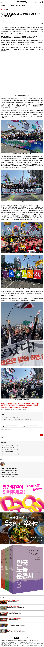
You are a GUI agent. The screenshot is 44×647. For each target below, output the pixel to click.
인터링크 (12, 5)
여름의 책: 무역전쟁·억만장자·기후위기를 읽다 (25, 630)
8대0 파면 (18, 407)
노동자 (3, 403)
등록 (41, 434)
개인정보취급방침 (25, 640)
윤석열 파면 (4, 407)
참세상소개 (3, 640)
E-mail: (41, 643)
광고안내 (11, 640)
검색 (42, 2)
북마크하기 (39, 23)
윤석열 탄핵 (15, 405)
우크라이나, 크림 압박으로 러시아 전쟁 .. (9, 472)
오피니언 (18, 5)
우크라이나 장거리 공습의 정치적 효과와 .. (9, 474)
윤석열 (35, 405)
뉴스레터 (19, 640)
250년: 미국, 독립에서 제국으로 (25, 619)
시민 (20, 403)
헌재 (29, 403)
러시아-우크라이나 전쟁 (10, 463)
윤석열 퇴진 (22, 405)
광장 (37, 403)
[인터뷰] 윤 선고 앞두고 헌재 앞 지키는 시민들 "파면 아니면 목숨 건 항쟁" (17, 419)
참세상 (22, 2)
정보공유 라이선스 (38, 645)
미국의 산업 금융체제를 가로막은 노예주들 (10, 454)
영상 (7, 9)
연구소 (23, 5)
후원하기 (7, 640)
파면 (3, 405)
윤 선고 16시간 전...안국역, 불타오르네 (10, 417)
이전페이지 (15, 640)
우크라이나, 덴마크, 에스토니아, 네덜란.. (9, 468)
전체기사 (3, 5)
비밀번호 (25, 426)
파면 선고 (11, 407)
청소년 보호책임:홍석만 (33, 640)
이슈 (7, 5)
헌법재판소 (10, 403)
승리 (33, 403)
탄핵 (15, 403)
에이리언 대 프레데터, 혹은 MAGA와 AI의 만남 (25, 625)
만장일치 (8, 405)
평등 (24, 403)
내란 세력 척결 (25, 407)
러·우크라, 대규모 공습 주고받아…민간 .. (9, 470)
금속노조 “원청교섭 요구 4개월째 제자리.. (10, 445)
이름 (3, 426)
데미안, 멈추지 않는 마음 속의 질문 (25, 613)
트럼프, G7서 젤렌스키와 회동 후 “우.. (8, 476)
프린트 (42, 23)
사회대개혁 (29, 405)
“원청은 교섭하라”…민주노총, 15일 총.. (10, 447)
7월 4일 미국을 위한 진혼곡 (7, 452)
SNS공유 (36, 23)
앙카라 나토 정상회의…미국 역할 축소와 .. (10, 450)
